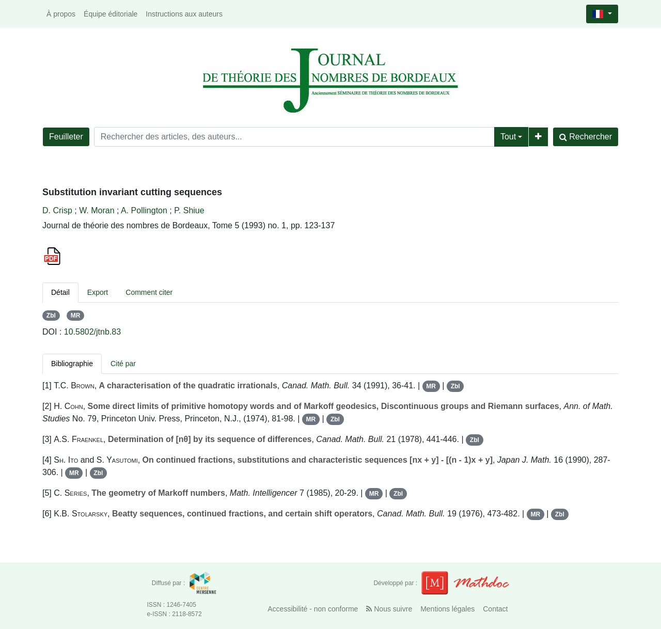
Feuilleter (66, 136)
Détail (60, 292)
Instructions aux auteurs (184, 14)
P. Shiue (189, 210)
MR (76, 315)
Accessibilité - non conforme (312, 609)
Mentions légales (447, 609)
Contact (495, 609)
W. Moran (96, 210)
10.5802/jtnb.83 (92, 331)
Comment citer (148, 292)
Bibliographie (72, 363)
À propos (60, 14)
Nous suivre (389, 609)
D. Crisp (57, 210)
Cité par (123, 363)
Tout (508, 136)
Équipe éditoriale (110, 14)
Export (97, 292)
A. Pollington (144, 210)
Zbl (51, 315)
